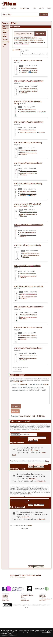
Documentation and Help (27, 595)
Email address (23, 437)
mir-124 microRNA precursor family (28, 307)
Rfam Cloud (42, 600)
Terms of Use (7, 633)
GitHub (22, 597)
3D (29, 72)
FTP (34, 8)
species (24, 72)
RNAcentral (16, 381)
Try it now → (35, 450)
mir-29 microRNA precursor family (28, 163)
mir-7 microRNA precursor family (27, 266)
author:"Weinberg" (38, 40)
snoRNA (34, 37)
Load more (17, 370)
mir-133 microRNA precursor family (28, 286)
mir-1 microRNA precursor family (27, 245)
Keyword (5, 39)
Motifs (29, 42)
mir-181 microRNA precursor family (28, 225)
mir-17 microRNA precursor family (28, 60)
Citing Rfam (5, 596)
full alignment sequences (29, 70)
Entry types (24, 528)
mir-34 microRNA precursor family (28, 327)
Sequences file (23, 432)
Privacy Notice (47, 632)
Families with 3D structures (21, 43)
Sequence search (6, 31)
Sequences (40, 42)
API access (42, 597)
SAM (21, 37)
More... (21, 381)
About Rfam (5, 595)
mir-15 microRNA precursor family (28, 184)
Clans (25, 42)
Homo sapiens (27, 37)
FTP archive (42, 596)
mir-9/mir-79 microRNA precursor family (27, 102)
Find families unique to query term (19, 501)
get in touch (41, 481)
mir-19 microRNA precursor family (28, 348)
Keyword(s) (24, 464)
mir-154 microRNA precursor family (28, 81)
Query (26, 496)
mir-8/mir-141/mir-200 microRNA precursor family (27, 205)
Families (21, 42)
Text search (5, 27)
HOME (4, 8)
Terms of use (5, 600)
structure (34, 72)
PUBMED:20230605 (19, 38)
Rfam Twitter (5, 599)
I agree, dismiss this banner (9, 635)
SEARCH (13, 8)
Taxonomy (6, 42)
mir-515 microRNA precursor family (28, 122)
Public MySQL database (45, 599)
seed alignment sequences (29, 68)
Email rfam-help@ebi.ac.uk (25, 599)
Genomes (34, 42)
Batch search (5, 35)
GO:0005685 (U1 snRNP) (26, 40)
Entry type (4, 45)
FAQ (22, 596)
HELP (49, 8)
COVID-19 (42, 595)
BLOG (41, 8)
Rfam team (5, 597)
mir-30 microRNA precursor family (28, 143)
